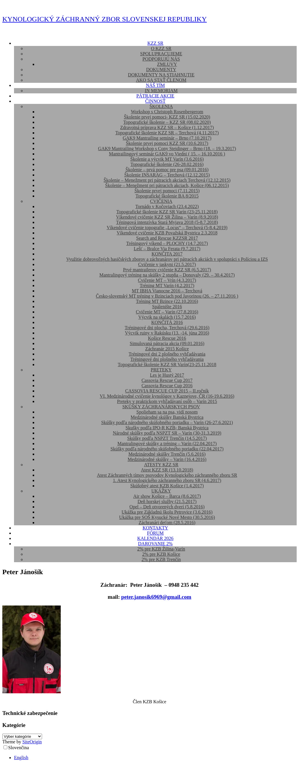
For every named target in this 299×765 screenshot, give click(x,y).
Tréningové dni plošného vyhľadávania (167, 359)
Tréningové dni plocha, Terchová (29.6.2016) (167, 327)
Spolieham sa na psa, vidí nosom (167, 411)
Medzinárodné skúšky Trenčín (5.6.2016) (167, 454)
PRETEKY (161, 369)
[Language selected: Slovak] (149, 752)
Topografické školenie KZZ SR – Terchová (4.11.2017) (167, 132)
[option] (155, 757)
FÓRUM (155, 533)
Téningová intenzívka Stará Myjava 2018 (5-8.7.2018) (167, 222)
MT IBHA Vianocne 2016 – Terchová (167, 290)
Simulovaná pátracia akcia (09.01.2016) (167, 343)
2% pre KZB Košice (161, 554)
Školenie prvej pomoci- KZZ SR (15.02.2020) (167, 116)
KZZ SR (155, 43)
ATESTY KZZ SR (161, 464)
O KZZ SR (161, 48)
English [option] (21, 757)
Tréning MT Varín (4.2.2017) (167, 285)
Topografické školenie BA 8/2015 (167, 195)
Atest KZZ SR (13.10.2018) (167, 469)
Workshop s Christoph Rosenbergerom (167, 111)
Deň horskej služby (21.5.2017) (167, 501)
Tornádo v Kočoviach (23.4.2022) (167, 206)
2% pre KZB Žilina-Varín (161, 548)
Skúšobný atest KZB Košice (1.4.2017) (167, 485)
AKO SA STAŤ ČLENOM (161, 80)
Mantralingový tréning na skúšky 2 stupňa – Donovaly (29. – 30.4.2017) (167, 274)
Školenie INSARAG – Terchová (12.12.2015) (167, 174)
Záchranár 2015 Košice (167, 348)
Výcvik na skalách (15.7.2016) (167, 317)
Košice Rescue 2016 (167, 338)
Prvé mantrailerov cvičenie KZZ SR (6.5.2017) (167, 269)
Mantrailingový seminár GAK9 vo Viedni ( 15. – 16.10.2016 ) (167, 153)
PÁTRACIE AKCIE (155, 95)
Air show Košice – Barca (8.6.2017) (167, 496)
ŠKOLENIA (161, 106)
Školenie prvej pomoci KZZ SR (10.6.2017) (167, 143)
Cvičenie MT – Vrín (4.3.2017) (167, 280)
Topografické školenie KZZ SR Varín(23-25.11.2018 (167, 364)
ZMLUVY (167, 64)
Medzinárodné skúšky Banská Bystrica (167, 417)
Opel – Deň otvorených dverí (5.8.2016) (166, 506)
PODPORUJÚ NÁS (161, 58)
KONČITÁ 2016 (167, 322)
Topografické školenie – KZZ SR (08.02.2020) (167, 122)
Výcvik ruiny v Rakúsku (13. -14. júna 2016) (167, 332)
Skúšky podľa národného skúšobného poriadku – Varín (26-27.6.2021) (167, 422)
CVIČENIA (161, 201)
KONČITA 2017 (167, 253)
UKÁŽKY (161, 490)
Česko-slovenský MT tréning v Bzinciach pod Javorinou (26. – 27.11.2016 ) (167, 296)
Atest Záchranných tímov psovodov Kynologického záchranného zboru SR (167, 475)
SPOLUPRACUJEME (161, 53)
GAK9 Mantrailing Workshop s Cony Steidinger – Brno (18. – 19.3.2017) (167, 148)
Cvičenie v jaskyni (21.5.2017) (167, 264)
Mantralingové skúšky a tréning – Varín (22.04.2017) (167, 443)
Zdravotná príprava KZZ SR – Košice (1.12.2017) (167, 127)
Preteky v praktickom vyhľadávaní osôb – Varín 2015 (167, 401)
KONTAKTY (155, 527)
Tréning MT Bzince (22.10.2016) (167, 301)
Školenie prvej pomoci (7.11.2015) (167, 190)
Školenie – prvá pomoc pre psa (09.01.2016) (167, 169)
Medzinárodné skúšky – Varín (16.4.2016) (167, 459)
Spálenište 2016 (167, 306)
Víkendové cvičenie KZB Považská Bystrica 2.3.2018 (167, 232)
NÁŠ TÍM (155, 85)
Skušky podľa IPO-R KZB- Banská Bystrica (167, 427)
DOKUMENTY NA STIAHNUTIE (161, 74)
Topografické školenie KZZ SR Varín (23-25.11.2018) (167, 211)
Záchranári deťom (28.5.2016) (167, 522)
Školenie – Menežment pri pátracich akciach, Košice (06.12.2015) (167, 185)
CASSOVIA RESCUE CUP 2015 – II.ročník (167, 390)
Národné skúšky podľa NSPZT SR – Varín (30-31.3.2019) (167, 432)
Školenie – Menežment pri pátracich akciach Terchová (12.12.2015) (167, 180)
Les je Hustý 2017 (167, 375)
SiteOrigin (32, 741)
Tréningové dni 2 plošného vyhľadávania (167, 353)
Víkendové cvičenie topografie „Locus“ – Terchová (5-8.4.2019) (167, 227)
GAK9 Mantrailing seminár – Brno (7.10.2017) (167, 137)
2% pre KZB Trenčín (161, 559)
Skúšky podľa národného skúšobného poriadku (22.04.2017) (166, 448)
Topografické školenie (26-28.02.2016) (167, 164)
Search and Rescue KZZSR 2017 (167, 238)
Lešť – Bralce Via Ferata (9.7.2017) (167, 248)
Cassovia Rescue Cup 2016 (167, 385)
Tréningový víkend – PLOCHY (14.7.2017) (167, 243)
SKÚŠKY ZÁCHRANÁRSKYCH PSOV (161, 406)
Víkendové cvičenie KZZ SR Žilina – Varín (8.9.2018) (167, 217)
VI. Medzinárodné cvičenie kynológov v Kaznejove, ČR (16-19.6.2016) (167, 396)
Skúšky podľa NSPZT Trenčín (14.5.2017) (167, 438)
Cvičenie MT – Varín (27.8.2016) (167, 311)
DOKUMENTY (161, 69)
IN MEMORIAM (161, 90)
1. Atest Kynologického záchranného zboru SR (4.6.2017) (167, 480)
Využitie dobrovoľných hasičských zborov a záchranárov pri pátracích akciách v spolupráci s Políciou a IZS (167, 259)
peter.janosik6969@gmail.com (156, 597)
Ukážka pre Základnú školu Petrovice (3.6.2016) (166, 512)
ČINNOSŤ (155, 101)
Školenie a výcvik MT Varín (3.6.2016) (167, 159)
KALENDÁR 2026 (155, 538)
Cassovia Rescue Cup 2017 (167, 380)
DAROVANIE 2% (155, 543)
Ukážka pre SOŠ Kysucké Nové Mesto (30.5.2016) (167, 517)
